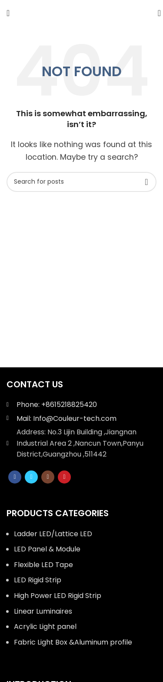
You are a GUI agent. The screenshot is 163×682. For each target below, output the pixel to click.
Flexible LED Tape (43, 565)
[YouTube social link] (64, 477)
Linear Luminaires (43, 611)
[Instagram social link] (47, 477)
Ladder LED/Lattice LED (53, 534)
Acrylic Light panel (45, 627)
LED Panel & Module (47, 549)
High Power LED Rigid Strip (57, 596)
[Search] (156, 13)
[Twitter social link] (31, 477)
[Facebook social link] (14, 477)
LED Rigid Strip (37, 580)
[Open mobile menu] (8, 13)
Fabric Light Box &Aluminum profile (73, 642)
